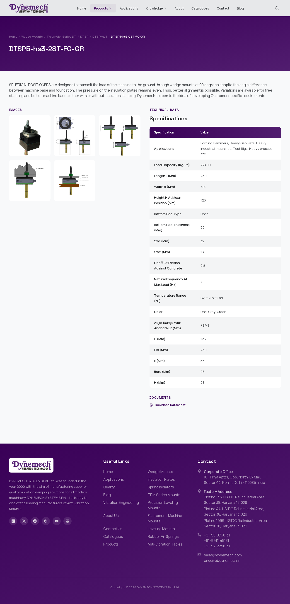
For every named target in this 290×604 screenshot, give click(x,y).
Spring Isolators (161, 487)
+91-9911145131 (216, 540)
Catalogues (200, 8)
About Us (111, 515)
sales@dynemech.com (223, 555)
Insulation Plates (161, 479)
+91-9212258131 (217, 545)
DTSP (84, 36)
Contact (223, 8)
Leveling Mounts (161, 528)
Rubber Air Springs (163, 536)
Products (101, 8)
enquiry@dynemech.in (222, 560)
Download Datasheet (168, 405)
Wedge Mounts (32, 36)
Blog (240, 8)
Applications (129, 8)
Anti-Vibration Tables (165, 544)
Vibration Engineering (121, 502)
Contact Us (112, 528)
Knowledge (156, 8)
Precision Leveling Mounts (163, 505)
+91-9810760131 (217, 535)
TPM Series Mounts (164, 494)
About (179, 8)
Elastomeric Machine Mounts (165, 518)
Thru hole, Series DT (61, 36)
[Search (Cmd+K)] (277, 8)
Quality (109, 487)
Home (81, 8)
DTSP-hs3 (99, 36)
